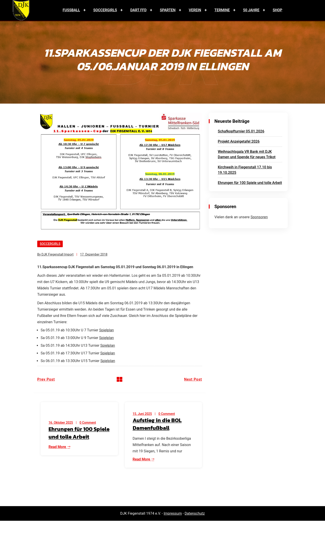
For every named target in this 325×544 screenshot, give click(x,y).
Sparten (167, 10)
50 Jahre (251, 10)
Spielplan (106, 330)
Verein (195, 10)
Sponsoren (259, 217)
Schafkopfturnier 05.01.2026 (241, 131)
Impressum (173, 513)
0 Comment (87, 422)
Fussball (71, 10)
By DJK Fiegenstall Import (55, 254)
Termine (222, 10)
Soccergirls (105, 10)
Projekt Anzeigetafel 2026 (239, 141)
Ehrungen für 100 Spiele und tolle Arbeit (250, 183)
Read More (60, 447)
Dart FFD (138, 10)
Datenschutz (195, 513)
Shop (277, 10)
